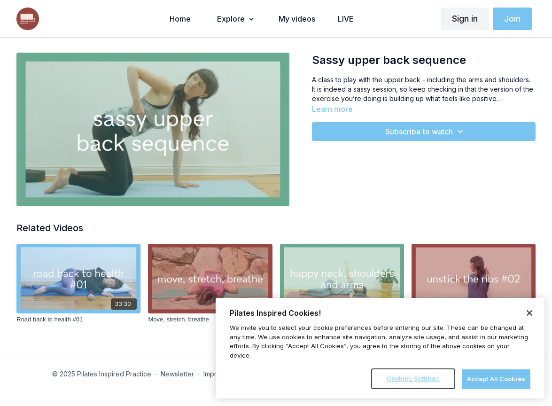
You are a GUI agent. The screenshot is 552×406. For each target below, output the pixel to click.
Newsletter (177, 374)
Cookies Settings (413, 378)
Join (512, 18)
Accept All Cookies (496, 379)
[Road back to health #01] (78, 319)
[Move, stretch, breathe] (210, 319)
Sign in (465, 18)
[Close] (529, 313)
